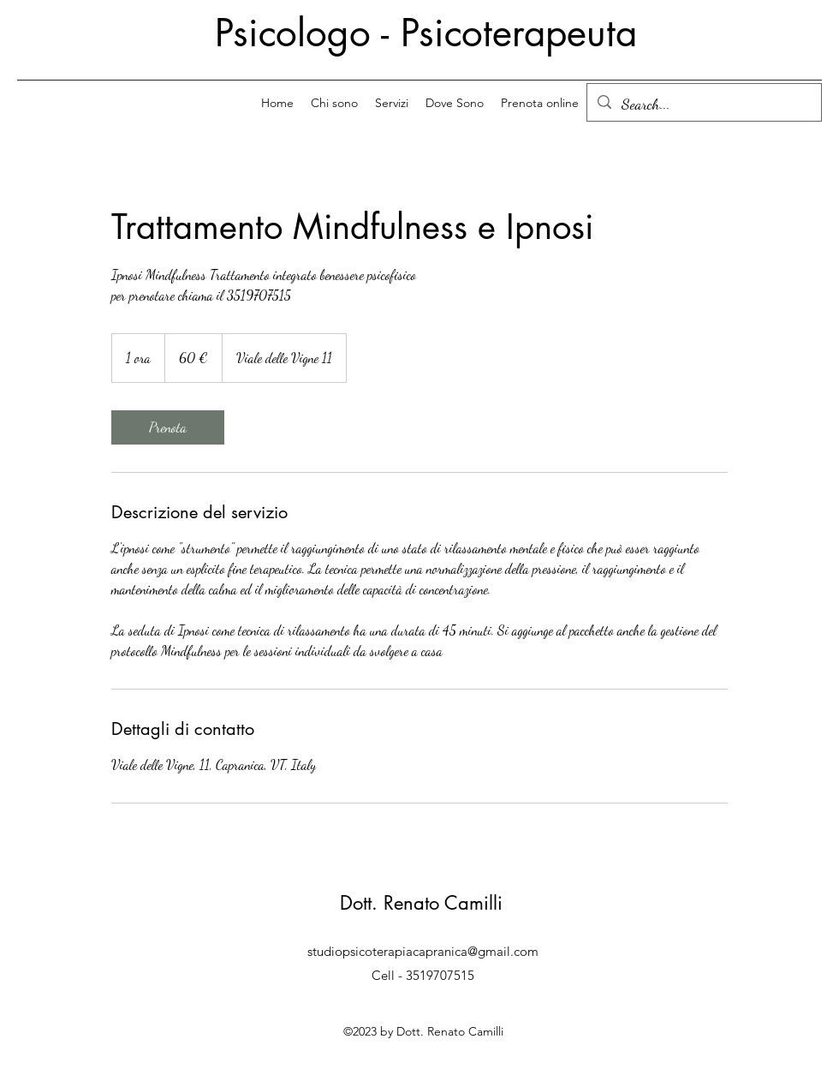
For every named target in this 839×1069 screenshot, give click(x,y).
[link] (167, 427)
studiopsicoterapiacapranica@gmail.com (423, 951)
